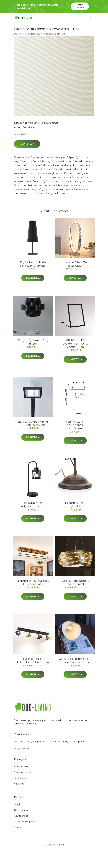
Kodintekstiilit (21, 766)
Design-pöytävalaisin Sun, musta (33, 342)
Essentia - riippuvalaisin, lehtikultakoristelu (75, 582)
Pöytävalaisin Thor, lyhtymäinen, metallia (33, 504)
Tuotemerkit (20, 777)
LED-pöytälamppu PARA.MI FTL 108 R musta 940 (33, 423)
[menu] (91, 17)
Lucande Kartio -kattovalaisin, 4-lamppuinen (33, 660)
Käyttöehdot (21, 815)
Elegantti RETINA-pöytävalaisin (75, 504)
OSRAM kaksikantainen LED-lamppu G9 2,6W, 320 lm (75, 660)
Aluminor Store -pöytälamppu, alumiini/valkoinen (75, 425)
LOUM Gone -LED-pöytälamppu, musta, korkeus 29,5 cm (75, 343)
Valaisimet (33, 122)
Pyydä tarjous (80, 6)
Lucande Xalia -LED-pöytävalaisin (75, 264)
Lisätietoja (27, 143)
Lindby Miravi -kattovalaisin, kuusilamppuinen (33, 582)
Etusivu (18, 33)
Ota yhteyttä (21, 809)
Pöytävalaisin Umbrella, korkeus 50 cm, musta (33, 264)
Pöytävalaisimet (49, 122)
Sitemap (18, 827)
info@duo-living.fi (23, 748)
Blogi (17, 804)
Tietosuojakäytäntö (25, 821)
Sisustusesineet (22, 772)
